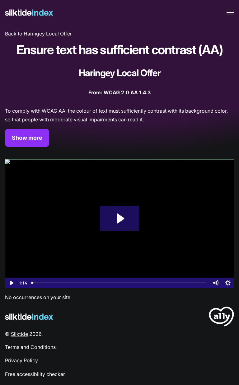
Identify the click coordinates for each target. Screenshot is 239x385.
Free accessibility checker (35, 374)
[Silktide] (29, 12)
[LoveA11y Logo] (221, 318)
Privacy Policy (21, 360)
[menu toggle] (230, 12)
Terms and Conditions (30, 347)
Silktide (19, 334)
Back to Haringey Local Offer (38, 34)
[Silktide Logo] (29, 316)
